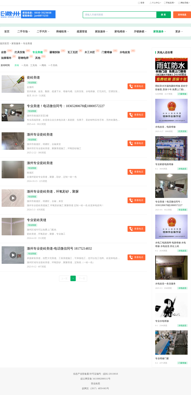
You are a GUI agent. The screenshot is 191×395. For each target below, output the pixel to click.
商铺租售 (61, 31)
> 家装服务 (15, 43)
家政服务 (100, 31)
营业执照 (95, 383)
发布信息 (182, 14)
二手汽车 (42, 31)
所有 (17, 65)
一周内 (42, 65)
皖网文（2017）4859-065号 (95, 388)
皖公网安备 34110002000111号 (95, 379)
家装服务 (158, 31)
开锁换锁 (139, 31)
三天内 (33, 65)
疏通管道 (82, 31)
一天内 (24, 65)
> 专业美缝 (26, 43)
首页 (6, 31)
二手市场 (22, 31)
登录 (142, 3)
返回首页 (4, 43)
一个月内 (52, 65)
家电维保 (119, 31)
